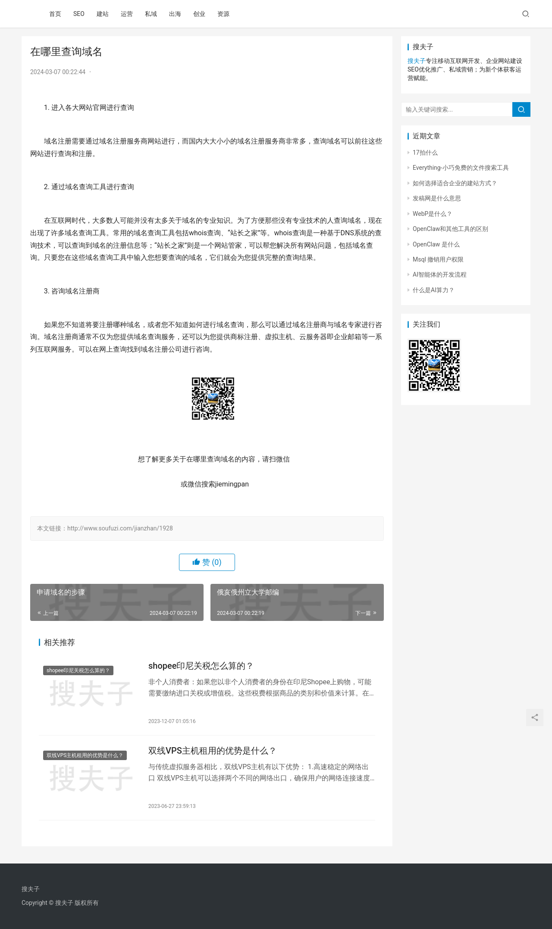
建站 (103, 13)
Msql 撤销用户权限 (438, 259)
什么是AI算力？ (434, 290)
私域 (151, 13)
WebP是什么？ (432, 213)
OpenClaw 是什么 (436, 244)
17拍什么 (425, 152)
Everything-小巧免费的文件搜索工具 (461, 167)
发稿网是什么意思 (437, 198)
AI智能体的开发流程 (440, 274)
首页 (55, 13)
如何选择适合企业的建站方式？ (455, 183)
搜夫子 (417, 60)
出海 (175, 13)
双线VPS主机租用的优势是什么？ (85, 755)
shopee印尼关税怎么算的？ (78, 670)
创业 (199, 13)
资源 (223, 13)
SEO (79, 13)
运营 (127, 13)
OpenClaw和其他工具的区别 (450, 228)
